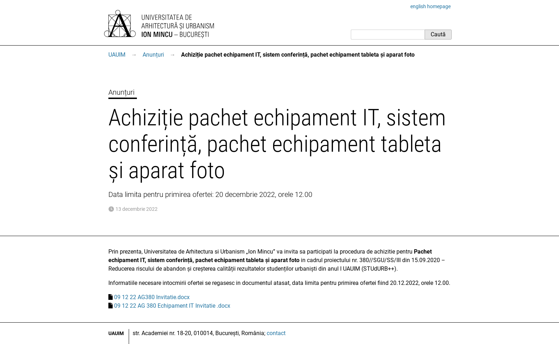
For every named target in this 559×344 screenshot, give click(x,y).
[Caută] (388, 35)
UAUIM (116, 54)
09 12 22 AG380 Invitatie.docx (152, 297)
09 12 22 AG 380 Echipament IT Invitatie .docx (172, 305)
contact (276, 333)
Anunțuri (153, 54)
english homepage (430, 6)
